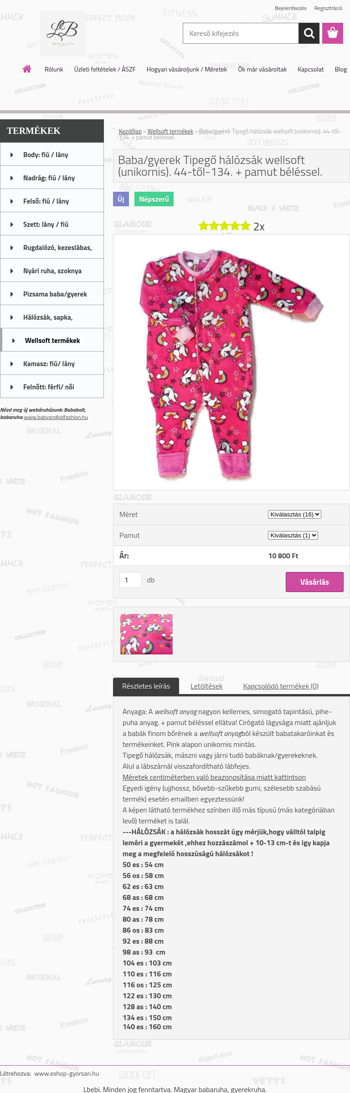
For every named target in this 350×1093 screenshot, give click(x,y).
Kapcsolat (311, 69)
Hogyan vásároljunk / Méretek (187, 69)
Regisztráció (328, 8)
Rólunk (54, 69)
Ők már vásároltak (262, 69)
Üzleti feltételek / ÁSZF (105, 69)
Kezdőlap (130, 131)
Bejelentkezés (291, 8)
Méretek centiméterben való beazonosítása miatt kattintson (214, 776)
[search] (309, 33)
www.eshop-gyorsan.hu (66, 1073)
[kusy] (130, 580)
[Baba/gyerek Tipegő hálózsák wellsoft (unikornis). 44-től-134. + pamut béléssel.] (231, 238)
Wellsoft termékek (170, 131)
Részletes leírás (146, 685)
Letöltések (206, 685)
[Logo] (62, 33)
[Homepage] (27, 68)
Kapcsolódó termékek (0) (281, 685)
